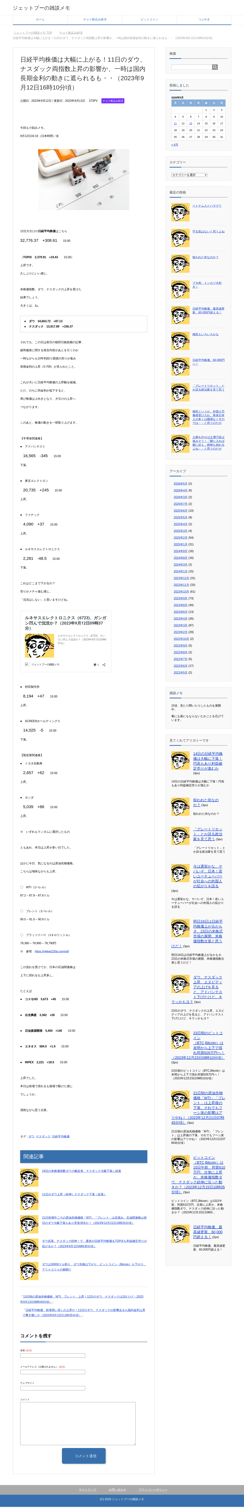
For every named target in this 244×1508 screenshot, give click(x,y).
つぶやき (204, 20)
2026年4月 (181, 491)
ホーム (40, 20)
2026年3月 (181, 498)
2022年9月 (181, 646)
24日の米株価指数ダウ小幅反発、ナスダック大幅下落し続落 (81, 1172)
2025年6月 (181, 511)
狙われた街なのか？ (205, 258)
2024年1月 (181, 572)
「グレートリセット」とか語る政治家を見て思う (207, 835)
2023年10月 (181, 592)
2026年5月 (181, 484)
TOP (32, 33)
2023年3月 (181, 626)
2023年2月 (181, 633)
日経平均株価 (61, 1137)
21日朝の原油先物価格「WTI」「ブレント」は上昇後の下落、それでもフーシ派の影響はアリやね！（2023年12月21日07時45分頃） (198, 1109)
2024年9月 (181, 552)
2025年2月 (181, 538)
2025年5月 (181, 518)
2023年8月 (181, 606)
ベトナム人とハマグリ (207, 206)
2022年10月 (181, 639)
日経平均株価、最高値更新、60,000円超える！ (208, 1233)
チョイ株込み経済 (95, 20)
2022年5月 (181, 673)
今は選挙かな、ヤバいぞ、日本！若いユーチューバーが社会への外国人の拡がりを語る (207, 877)
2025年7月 (181, 505)
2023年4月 (181, 619)
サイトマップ (87, 1490)
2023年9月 (181, 599)
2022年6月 (181, 666)
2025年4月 (181, 525)
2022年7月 (181, 660)
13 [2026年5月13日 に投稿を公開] (190, 124)
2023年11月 (181, 586)
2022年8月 (181, 653)
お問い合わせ (117, 1490)
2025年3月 (181, 532)
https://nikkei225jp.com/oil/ (52, 952)
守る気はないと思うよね (208, 232)
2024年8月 (181, 559)
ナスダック (43, 1137)
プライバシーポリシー (153, 1490)
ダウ (31, 1137)
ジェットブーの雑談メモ (49, 8)
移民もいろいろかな (205, 335)
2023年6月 (181, 613)
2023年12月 (181, 579)
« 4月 (174, 145)
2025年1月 (181, 545)
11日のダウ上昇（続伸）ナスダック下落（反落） (74, 1195)
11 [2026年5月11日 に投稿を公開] (175, 124)
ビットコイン (149, 20)
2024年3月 (181, 565)
